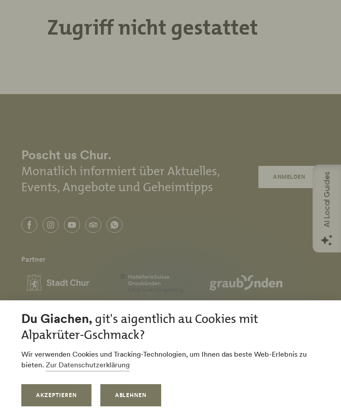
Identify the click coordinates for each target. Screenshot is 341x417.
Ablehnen (131, 395)
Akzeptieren (56, 395)
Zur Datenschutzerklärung (88, 364)
